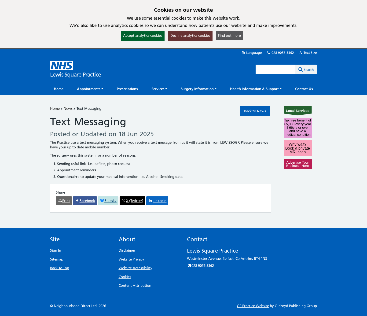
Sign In (55, 250)
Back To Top (59, 268)
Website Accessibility (135, 268)
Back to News (255, 111)
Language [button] (251, 53)
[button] (90, 89)
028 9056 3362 (280, 53)
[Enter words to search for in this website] (276, 69)
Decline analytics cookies (190, 35)
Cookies (125, 277)
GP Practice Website (253, 306)
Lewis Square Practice (75, 74)
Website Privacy (131, 259)
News (68, 108)
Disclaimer (127, 250)
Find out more (229, 35)
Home (55, 108)
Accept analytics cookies (142, 35)
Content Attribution (135, 285)
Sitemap (56, 259)
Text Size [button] (307, 53)
